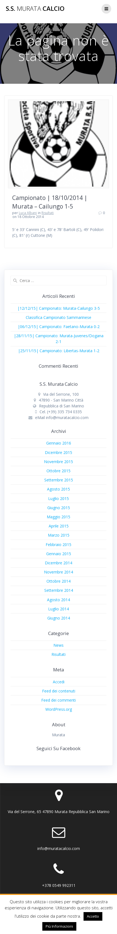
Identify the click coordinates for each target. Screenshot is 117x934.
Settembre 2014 (58, 590)
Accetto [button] (93, 916)
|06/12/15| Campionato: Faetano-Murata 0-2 (59, 326)
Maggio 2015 (58, 516)
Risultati (47, 212)
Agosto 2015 (58, 489)
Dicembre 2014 (58, 562)
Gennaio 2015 (58, 553)
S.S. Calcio (35, 9)
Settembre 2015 (58, 480)
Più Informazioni (59, 926)
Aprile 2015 (59, 526)
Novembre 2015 (58, 461)
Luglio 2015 (58, 498)
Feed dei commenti (58, 700)
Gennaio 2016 (58, 443)
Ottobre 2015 (58, 470)
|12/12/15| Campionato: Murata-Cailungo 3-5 (58, 308)
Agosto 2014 (58, 599)
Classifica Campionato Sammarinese (58, 317)
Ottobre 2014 (58, 581)
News (58, 645)
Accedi (58, 681)
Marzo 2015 (58, 535)
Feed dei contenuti (58, 691)
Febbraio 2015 (58, 544)
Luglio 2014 (58, 608)
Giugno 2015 (58, 507)
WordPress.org (58, 709)
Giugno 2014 (58, 618)
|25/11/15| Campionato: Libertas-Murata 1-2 (58, 350)
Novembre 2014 (58, 572)
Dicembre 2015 (58, 452)
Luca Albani (28, 212)
